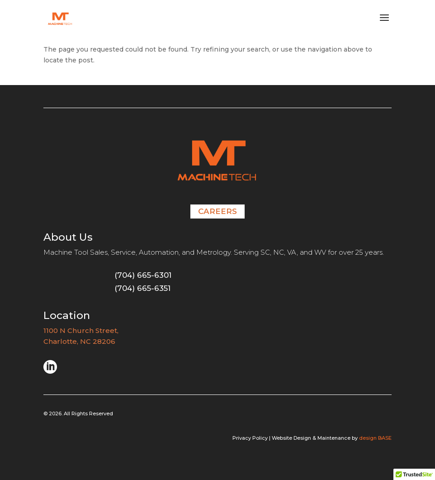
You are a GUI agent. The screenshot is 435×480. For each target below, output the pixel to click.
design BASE (375, 438)
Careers (217, 211)
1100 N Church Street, (81, 330)
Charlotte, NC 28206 (79, 341)
